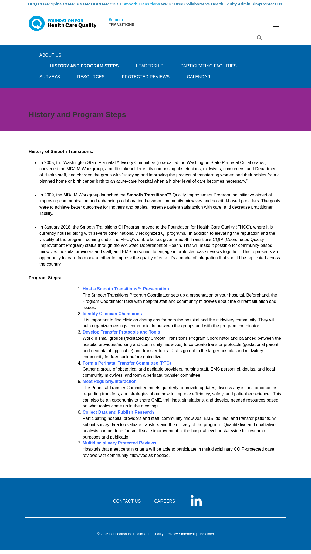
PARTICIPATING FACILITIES (209, 69)
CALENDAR (198, 80)
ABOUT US (50, 59)
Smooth (116, 24)
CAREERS (164, 505)
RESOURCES (90, 80)
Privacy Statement (180, 538)
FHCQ (34, 7)
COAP (49, 7)
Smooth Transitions (157, 7)
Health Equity (243, 7)
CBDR (130, 7)
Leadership (149, 69)
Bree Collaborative (211, 7)
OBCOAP (112, 7)
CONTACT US (127, 505)
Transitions (121, 28)
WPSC (184, 7)
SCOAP (93, 7)
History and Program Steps (84, 69)
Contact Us (272, 7)
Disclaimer (206, 538)
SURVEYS (49, 80)
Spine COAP (70, 7)
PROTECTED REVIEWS (146, 80)
